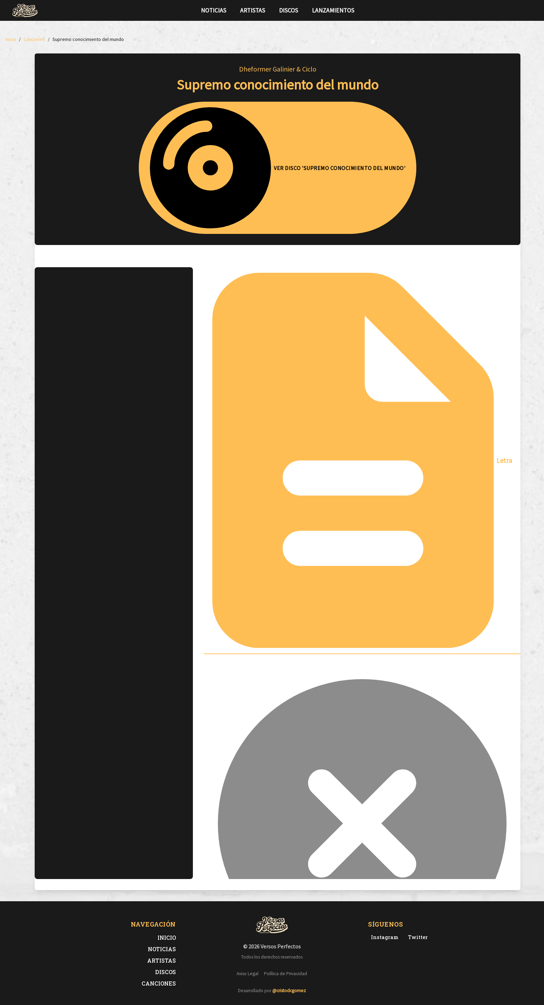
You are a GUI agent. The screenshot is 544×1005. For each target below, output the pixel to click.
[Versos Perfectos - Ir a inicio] (25, 10)
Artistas (252, 10)
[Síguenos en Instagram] (530, 10)
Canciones (159, 983)
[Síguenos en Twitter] (519, 10)
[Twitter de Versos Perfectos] (416, 937)
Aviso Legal (247, 974)
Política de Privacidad (285, 974)
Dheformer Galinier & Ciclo (277, 69)
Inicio (167, 937)
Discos (288, 10)
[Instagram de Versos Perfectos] (383, 937)
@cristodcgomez (289, 991)
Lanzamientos (333, 10)
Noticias (213, 10)
